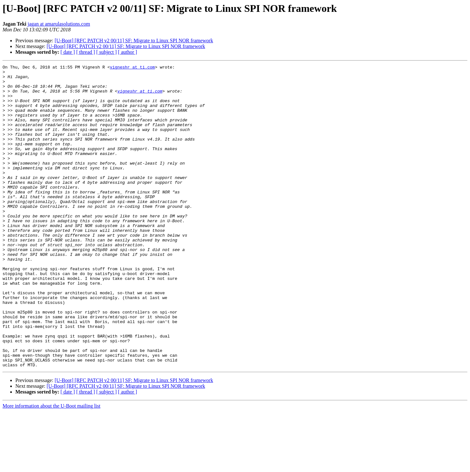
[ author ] (127, 52)
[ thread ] (85, 52)
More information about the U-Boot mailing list (51, 466)
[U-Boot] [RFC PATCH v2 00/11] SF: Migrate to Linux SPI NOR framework (134, 40)
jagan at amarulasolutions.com (59, 24)
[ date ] (67, 52)
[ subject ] (106, 52)
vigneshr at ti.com (132, 68)
